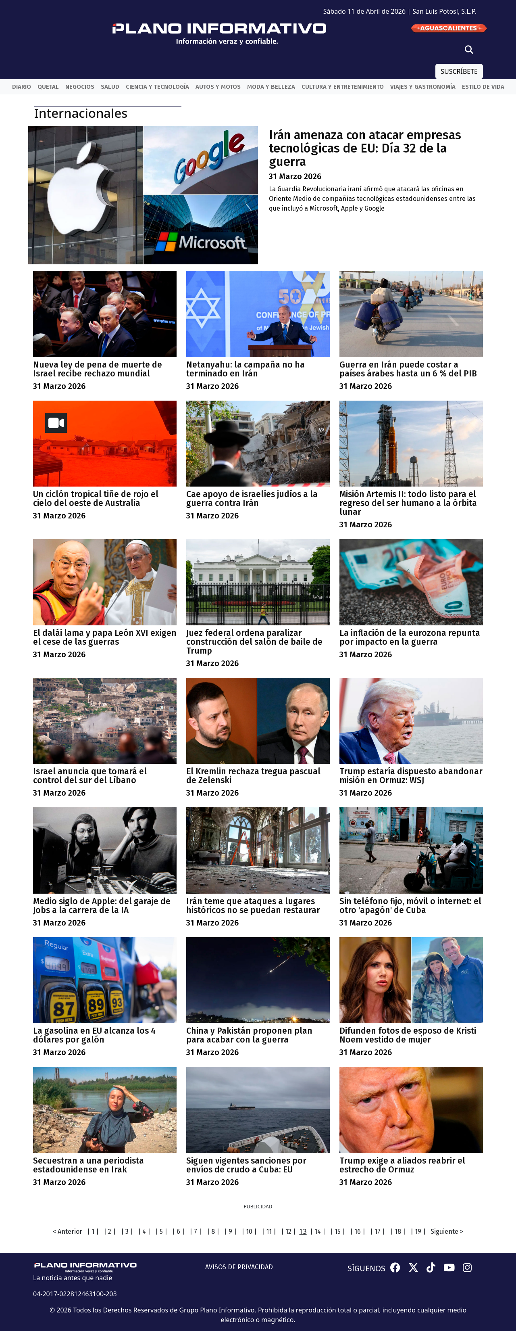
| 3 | (127, 1231)
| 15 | (337, 1231)
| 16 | (357, 1231)
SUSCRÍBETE (459, 71)
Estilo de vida (483, 86)
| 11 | (269, 1231)
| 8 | (213, 1231)
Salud (110, 86)
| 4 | (144, 1231)
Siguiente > (447, 1231)
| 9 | (230, 1231)
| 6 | (178, 1231)
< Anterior (67, 1231)
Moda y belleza (271, 86)
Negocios (79, 86)
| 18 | (398, 1231)
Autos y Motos (218, 86)
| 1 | (93, 1231)
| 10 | (249, 1231)
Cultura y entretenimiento (343, 86)
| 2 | (110, 1231)
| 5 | (161, 1231)
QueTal (48, 86)
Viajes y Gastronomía (423, 86)
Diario (21, 86)
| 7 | (195, 1231)
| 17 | (377, 1231)
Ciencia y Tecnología (157, 86)
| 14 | (317, 1231)
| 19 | (418, 1231)
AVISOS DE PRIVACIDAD (239, 1267)
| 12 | (288, 1231)
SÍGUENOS (366, 1268)
